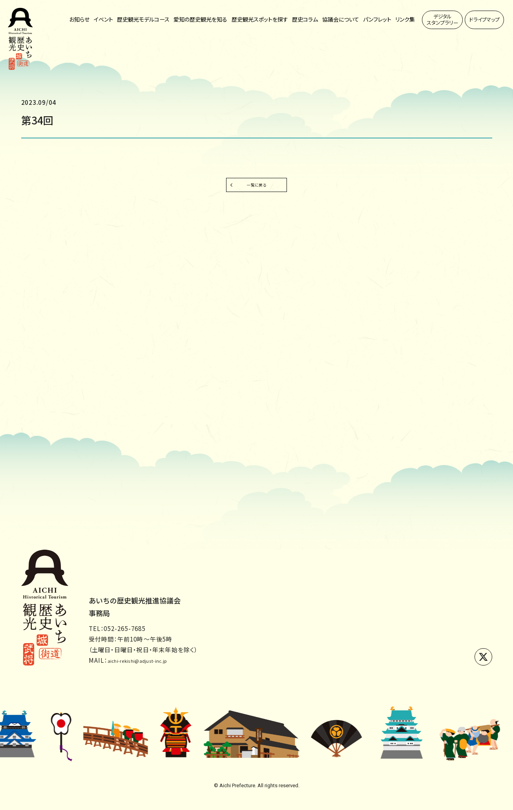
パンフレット (377, 20)
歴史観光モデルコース (143, 20)
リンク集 (405, 20)
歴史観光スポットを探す (260, 20)
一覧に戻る (256, 189)
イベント (103, 20)
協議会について (340, 20)
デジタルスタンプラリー (442, 19)
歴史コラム (305, 20)
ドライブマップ (484, 19)
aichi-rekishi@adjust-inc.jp (151, 660)
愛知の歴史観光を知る (200, 20)
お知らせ (79, 20)
